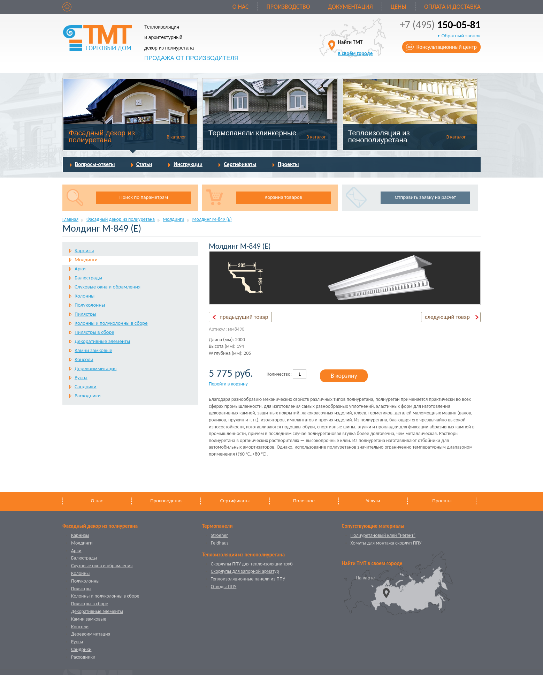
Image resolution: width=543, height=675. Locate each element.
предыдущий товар (244, 317)
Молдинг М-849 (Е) (212, 219)
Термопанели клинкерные (252, 133)
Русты (81, 377)
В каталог (176, 137)
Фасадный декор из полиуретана (102, 136)
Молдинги (173, 219)
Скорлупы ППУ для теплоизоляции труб (252, 564)
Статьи (144, 164)
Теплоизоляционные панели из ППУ (248, 579)
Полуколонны (90, 305)
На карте (365, 578)
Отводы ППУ (223, 587)
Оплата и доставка (452, 6)
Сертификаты (240, 164)
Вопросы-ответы (95, 164)
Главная (70, 219)
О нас (240, 6)
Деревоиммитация (95, 368)
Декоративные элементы (102, 341)
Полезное (304, 500)
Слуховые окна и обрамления (107, 287)
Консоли (84, 359)
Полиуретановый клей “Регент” (383, 535)
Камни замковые (93, 350)
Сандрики (86, 386)
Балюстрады (88, 278)
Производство (288, 6)
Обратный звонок (461, 35)
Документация (350, 6)
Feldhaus (220, 543)
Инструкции (188, 164)
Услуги (373, 500)
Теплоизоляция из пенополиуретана (379, 136)
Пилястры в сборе (94, 332)
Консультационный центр (446, 47)
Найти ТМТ (355, 47)
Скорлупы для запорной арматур (245, 571)
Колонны (84, 296)
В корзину (344, 376)
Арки (80, 268)
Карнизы (84, 250)
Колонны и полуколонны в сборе (111, 323)
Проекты (288, 164)
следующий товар (447, 317)
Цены (398, 6)
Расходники (88, 395)
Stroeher (219, 535)
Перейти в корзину (228, 384)
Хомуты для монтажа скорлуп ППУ (386, 543)
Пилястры (85, 314)
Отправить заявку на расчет (425, 197)
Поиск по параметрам (143, 197)
